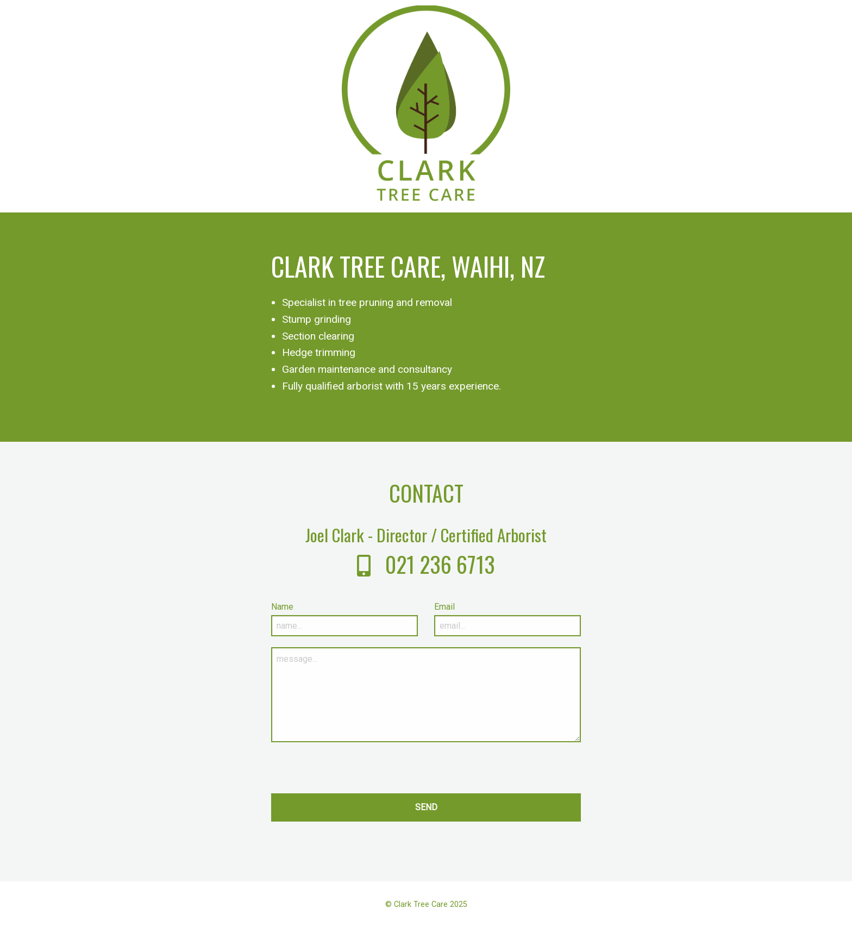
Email (444, 607)
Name (282, 607)
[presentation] (353, 772)
